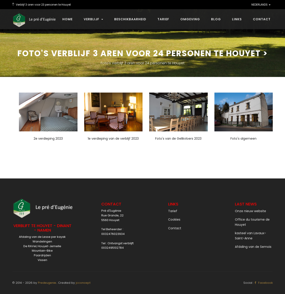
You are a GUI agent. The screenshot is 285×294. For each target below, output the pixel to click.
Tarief (163, 19)
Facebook (263, 283)
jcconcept (83, 283)
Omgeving (190, 19)
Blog (216, 19)
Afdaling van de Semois (253, 246)
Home (67, 19)
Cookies (174, 219)
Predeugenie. (47, 283)
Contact (262, 19)
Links (237, 19)
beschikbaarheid (130, 19)
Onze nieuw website (250, 211)
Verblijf (93, 19)
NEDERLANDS (261, 4)
